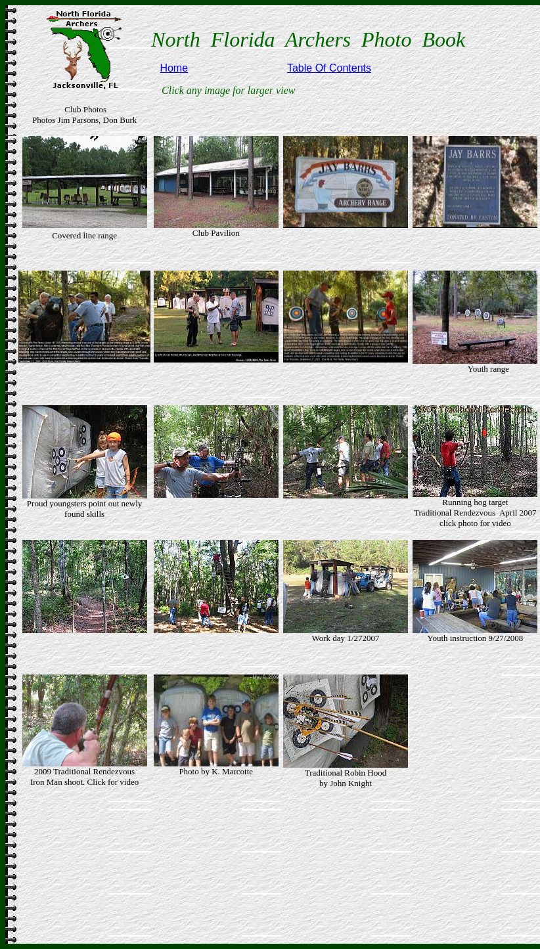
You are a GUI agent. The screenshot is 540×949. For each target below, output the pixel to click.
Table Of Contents (329, 68)
